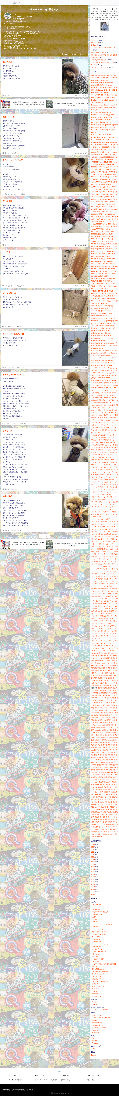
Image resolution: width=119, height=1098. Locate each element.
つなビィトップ (14, 1076)
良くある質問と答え (16, 1080)
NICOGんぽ (95, 42)
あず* (94, 917)
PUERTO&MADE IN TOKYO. (102, 1018)
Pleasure (95, 1043)
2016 (93, 869)
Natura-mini (96, 909)
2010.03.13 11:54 (81, 530)
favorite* (95, 994)
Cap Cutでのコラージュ (99, 52)
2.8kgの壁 (94, 45)
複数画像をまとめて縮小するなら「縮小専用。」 (19, 1090)
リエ (14, 14)
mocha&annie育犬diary (100, 971)
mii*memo (95, 954)
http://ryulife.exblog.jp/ (19, 18)
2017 (93, 867)
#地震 (14, 153)
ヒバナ (94, 1002)
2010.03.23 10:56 (81, 489)
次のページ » (44, 536)
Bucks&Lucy (96, 939)
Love (74, 54)
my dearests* (96, 919)
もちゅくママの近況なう (100, 934)
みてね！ (95, 984)
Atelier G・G (96, 1015)
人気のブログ (65, 1076)
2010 (93, 884)
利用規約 (54, 1080)
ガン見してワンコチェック (100, 67)
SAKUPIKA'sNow (98, 969)
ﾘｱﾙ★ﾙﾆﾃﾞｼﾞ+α (97, 949)
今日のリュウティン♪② (13, 160)
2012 (93, 879)
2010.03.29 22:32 (81, 423)
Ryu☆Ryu (95, 956)
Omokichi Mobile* (98, 974)
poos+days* (96, 907)
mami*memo (96, 947)
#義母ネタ (5, 95)
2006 (93, 894)
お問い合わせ (65, 1080)
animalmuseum (97, 1023)
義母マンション (9, 117)
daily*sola (95, 961)
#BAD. (14, 489)
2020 (93, 859)
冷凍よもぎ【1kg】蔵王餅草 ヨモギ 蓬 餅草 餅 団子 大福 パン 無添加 (71, 104)
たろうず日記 (96, 937)
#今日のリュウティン (9, 194)
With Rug (95, 922)
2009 (93, 887)
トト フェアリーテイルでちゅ (102, 924)
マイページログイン (94, 1076)
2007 (93, 892)
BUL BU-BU (96, 1032)
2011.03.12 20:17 (81, 153)
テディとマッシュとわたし (101, 944)
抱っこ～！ (95, 40)
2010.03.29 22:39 (81, 367)
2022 (93, 854)
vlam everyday (97, 904)
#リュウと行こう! (8, 286)
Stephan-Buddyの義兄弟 (100, 912)
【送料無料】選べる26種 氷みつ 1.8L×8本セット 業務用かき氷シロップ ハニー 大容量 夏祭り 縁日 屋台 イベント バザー (28, 104)
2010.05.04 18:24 (81, 194)
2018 (93, 864)
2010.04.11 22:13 (81, 245)
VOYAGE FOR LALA (99, 1028)
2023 (93, 852)
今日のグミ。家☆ (98, 959)
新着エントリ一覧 (41, 1076)
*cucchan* (95, 991)
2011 (93, 882)
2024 (93, 849)
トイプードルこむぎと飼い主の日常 (104, 964)
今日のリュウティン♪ (12, 375)
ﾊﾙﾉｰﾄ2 (94, 1040)
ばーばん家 (7, 431)
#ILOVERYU (16, 530)
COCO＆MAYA (97, 914)
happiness (95, 1004)
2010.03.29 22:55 (81, 286)
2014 (93, 874)
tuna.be (59, 1071)
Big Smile (94, 65)
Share (82, 54)
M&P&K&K (96, 989)
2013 (93, 877)
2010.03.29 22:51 (81, 327)
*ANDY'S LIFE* (97, 976)
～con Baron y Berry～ (99, 951)
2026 (93, 844)
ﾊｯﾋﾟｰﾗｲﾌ (95, 966)
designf (94, 1020)
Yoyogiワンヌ (96, 996)
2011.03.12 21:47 (81, 95)
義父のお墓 (7, 62)
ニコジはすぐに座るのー (99, 60)
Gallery (65, 54)
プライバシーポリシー (42, 1080)
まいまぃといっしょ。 (99, 929)
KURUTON (96, 1030)
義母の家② (7, 496)
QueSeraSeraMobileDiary (100, 981)
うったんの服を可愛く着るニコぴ (102, 62)
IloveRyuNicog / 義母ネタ (44, 9)
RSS (93, 1055)
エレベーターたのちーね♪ (14, 334)
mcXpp (94, 1048)
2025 (93, 847)
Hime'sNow (96, 927)
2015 (93, 872)
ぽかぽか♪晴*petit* (98, 979)
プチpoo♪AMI (96, 942)
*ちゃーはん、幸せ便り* (100, 932)
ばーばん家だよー (10, 293)
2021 (93, 857)
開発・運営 (91, 1080)
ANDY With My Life (98, 986)
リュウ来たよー (9, 252)
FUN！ (94, 1038)
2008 (93, 889)
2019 (93, 862)
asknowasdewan (97, 1025)
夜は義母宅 (7, 201)
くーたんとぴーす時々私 (100, 1010)
